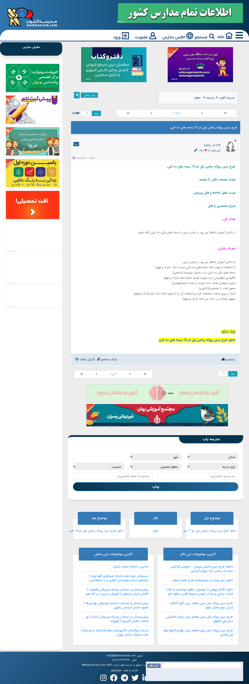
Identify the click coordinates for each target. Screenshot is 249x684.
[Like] (228, 359)
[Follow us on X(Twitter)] (135, 679)
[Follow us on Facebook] (113, 679)
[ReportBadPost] (85, 359)
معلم (155, 530)
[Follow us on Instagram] (103, 679)
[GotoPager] (86, 113)
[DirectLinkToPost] (107, 359)
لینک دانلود (228, 331)
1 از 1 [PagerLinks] (176, 113)
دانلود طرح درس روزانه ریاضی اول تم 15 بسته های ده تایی (197, 340)
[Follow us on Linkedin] (146, 679)
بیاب (155, 486)
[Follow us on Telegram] (124, 679)
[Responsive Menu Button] (238, 35)
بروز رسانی (89, 95)
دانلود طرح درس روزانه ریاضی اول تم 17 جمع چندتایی (208, 531)
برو (96, 113)
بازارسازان (116, 670)
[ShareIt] (77, 95)
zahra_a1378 (212, 145)
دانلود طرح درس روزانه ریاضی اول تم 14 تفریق (95, 531)
